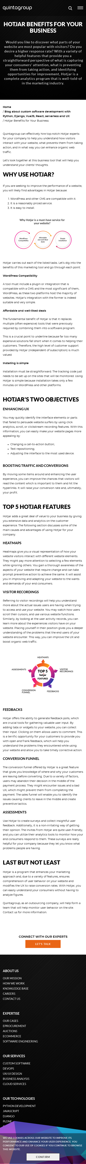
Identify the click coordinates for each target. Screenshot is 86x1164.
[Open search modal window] (70, 8)
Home (7, 107)
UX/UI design (12, 1073)
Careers (9, 993)
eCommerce (12, 1036)
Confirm (43, 1156)
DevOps (8, 1068)
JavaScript (11, 1111)
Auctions (10, 1031)
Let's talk (43, 943)
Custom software (16, 1063)
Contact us (11, 998)
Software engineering (20, 1041)
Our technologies (19, 1098)
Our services (14, 1056)
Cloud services (14, 1084)
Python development (19, 1106)
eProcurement (14, 1026)
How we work (14, 983)
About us (11, 970)
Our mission (12, 978)
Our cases (10, 1020)
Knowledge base (16, 988)
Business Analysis (16, 1078)
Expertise (11, 1013)
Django (9, 1116)
